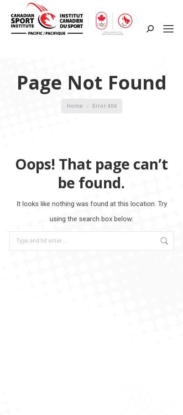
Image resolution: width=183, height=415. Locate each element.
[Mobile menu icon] (168, 28)
